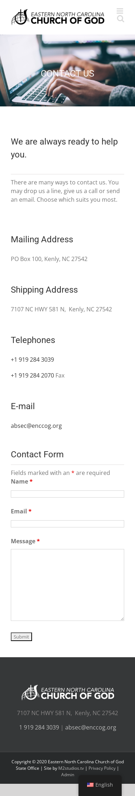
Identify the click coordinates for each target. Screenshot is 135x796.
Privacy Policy (102, 768)
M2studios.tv (71, 768)
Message (25, 541)
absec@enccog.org (36, 426)
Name (22, 481)
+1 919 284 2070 (32, 375)
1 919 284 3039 (39, 727)
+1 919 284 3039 (32, 359)
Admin (67, 775)
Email (21, 511)
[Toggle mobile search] (120, 18)
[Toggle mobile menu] (120, 11)
